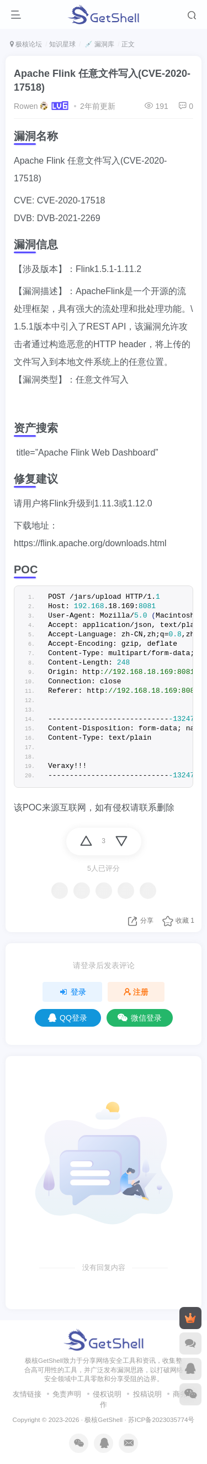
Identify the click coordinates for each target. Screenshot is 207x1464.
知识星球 (62, 44)
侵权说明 (107, 1394)
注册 (136, 991)
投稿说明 (147, 1394)
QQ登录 (67, 1017)
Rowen (26, 106)
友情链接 (27, 1394)
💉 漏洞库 (99, 44)
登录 (72, 991)
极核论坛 (26, 44)
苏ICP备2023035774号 (161, 1419)
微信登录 (140, 1017)
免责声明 (66, 1394)
